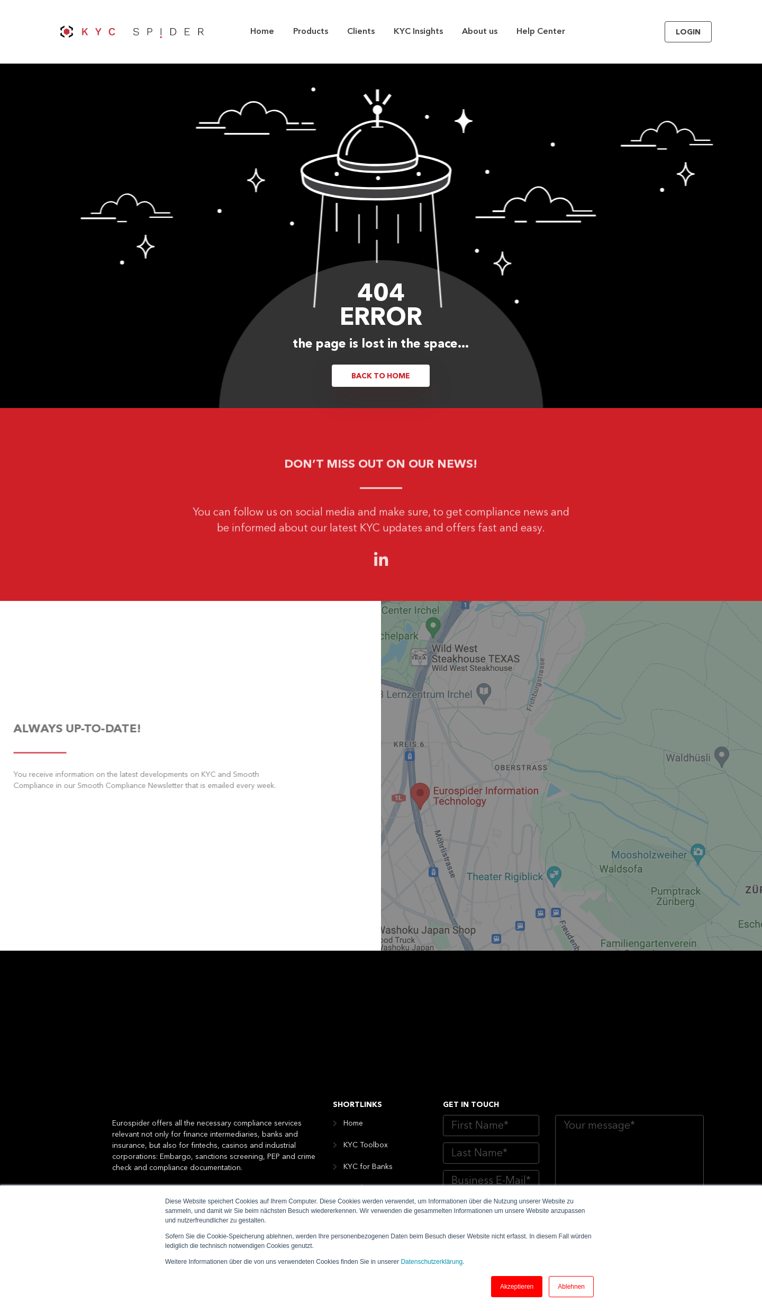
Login (688, 32)
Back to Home (381, 376)
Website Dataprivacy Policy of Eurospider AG (606, 1133)
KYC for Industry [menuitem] (371, 1164)
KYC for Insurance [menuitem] (374, 1121)
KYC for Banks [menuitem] (368, 1056)
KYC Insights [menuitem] (418, 32)
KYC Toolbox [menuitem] (365, 1034)
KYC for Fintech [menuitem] (369, 1099)
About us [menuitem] (479, 32)
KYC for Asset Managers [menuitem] (385, 1078)
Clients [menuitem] (361, 32)
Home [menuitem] (262, 32)
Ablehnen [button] (571, 1286)
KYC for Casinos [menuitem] (371, 1143)
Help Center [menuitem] (540, 32)
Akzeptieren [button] (516, 1286)
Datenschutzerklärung (431, 1261)
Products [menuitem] (310, 32)
